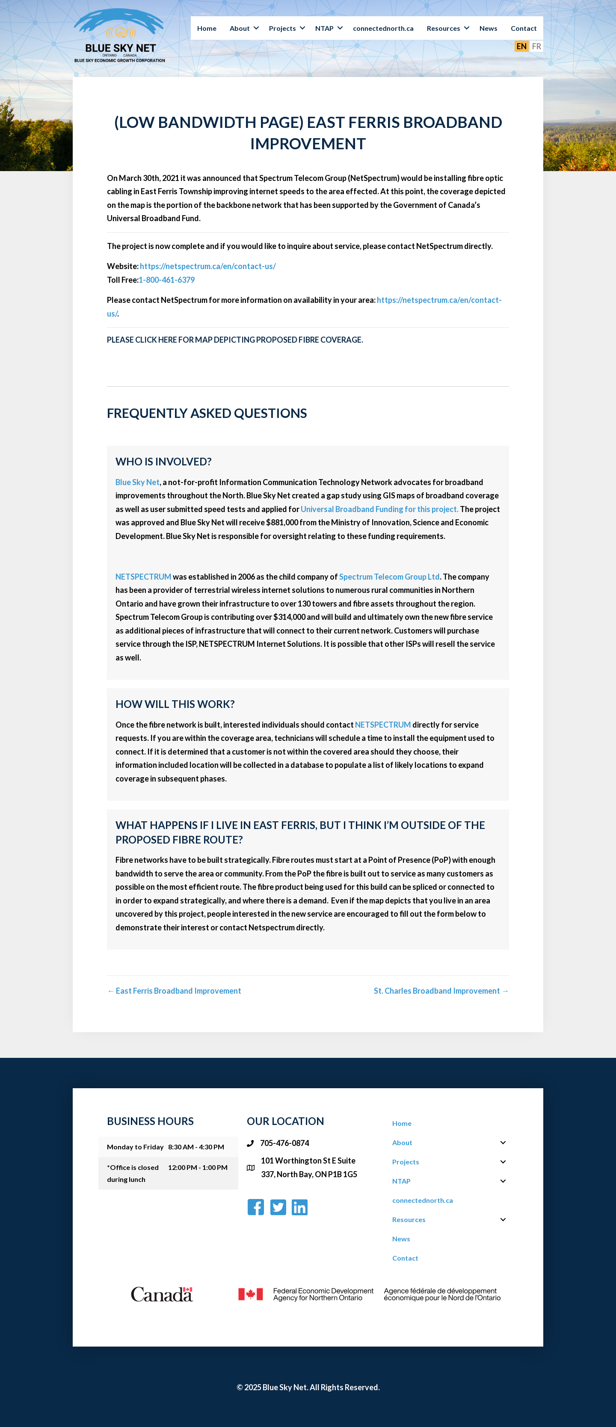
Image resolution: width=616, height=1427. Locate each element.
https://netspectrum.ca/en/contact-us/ (208, 266)
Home (206, 28)
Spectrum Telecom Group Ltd (389, 576)
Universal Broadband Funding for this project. (380, 509)
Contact (524, 28)
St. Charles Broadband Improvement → (441, 990)
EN (522, 46)
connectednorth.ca (383, 28)
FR (536, 46)
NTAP (324, 28)
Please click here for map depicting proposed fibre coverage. (235, 339)
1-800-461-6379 (167, 279)
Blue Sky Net (138, 482)
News (489, 28)
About (240, 28)
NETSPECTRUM (144, 576)
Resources (443, 28)
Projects (282, 28)
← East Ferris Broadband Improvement (174, 990)
